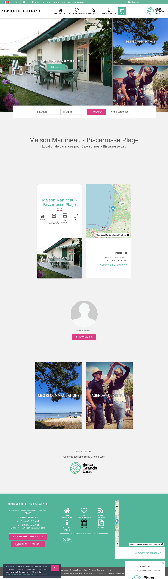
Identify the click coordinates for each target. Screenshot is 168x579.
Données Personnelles (78, 573)
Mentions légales (62, 573)
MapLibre (122, 236)
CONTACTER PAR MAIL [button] (28, 546)
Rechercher (96, 112)
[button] (119, 112)
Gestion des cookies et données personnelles (20, 574)
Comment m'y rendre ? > (113, 265)
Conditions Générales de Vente (100, 573)
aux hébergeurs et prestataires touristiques (76, 577)
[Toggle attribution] (128, 235)
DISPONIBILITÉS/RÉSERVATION (28, 538)
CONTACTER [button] (84, 337)
